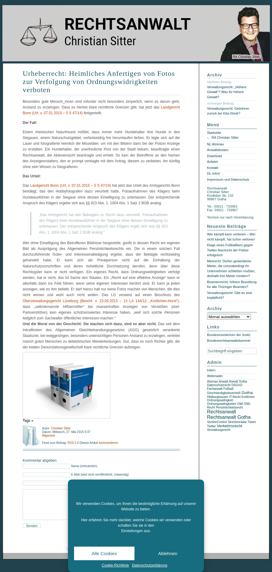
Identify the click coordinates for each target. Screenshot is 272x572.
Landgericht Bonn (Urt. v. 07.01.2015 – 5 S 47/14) (70, 185)
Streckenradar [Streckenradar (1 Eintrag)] (237, 422)
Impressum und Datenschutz (228, 179)
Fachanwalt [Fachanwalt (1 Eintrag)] (214, 388)
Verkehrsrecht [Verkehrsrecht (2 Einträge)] (229, 426)
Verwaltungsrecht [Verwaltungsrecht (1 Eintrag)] (218, 429)
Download (214, 156)
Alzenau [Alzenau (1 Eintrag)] (212, 381)
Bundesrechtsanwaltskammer (229, 340)
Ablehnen (167, 553)
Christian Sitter (61, 428)
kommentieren (108, 442)
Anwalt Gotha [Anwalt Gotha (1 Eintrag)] (238, 381)
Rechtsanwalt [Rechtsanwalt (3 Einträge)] (221, 411)
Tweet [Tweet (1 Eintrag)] (252, 422)
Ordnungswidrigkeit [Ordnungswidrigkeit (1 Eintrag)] (220, 400)
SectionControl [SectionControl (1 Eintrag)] (217, 422)
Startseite (214, 132)
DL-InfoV (213, 173)
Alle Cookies (104, 553)
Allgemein (48, 435)
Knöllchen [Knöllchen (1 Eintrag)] (248, 397)
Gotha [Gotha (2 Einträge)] (247, 392)
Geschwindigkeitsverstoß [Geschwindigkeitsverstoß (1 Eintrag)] (224, 393)
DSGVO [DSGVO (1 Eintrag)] (237, 385)
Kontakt (212, 168)
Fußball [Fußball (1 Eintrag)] (228, 388)
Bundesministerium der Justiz (229, 335)
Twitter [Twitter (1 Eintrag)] (211, 426)
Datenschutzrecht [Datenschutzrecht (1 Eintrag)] (219, 385)
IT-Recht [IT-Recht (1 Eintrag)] (235, 397)
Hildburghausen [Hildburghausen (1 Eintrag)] (217, 397)
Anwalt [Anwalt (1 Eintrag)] (223, 381)
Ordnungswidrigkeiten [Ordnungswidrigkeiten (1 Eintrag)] (221, 404)
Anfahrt (212, 161)
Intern (211, 370)
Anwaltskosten (217, 150)
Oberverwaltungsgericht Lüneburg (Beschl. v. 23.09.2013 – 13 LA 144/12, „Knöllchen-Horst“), (101, 301)
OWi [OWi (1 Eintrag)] (240, 404)
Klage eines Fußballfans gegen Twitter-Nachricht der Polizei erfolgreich (230, 250)
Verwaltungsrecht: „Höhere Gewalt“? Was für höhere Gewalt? (226, 92)
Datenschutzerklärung (149, 565)
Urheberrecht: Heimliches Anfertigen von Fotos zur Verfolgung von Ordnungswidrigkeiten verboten (99, 81)
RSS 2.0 (73, 442)
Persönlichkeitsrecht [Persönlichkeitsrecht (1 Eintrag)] (229, 407)
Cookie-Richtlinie (115, 565)
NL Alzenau (215, 144)
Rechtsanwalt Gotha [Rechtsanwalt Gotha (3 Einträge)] (229, 417)
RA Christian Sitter (225, 137)
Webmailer (215, 376)
